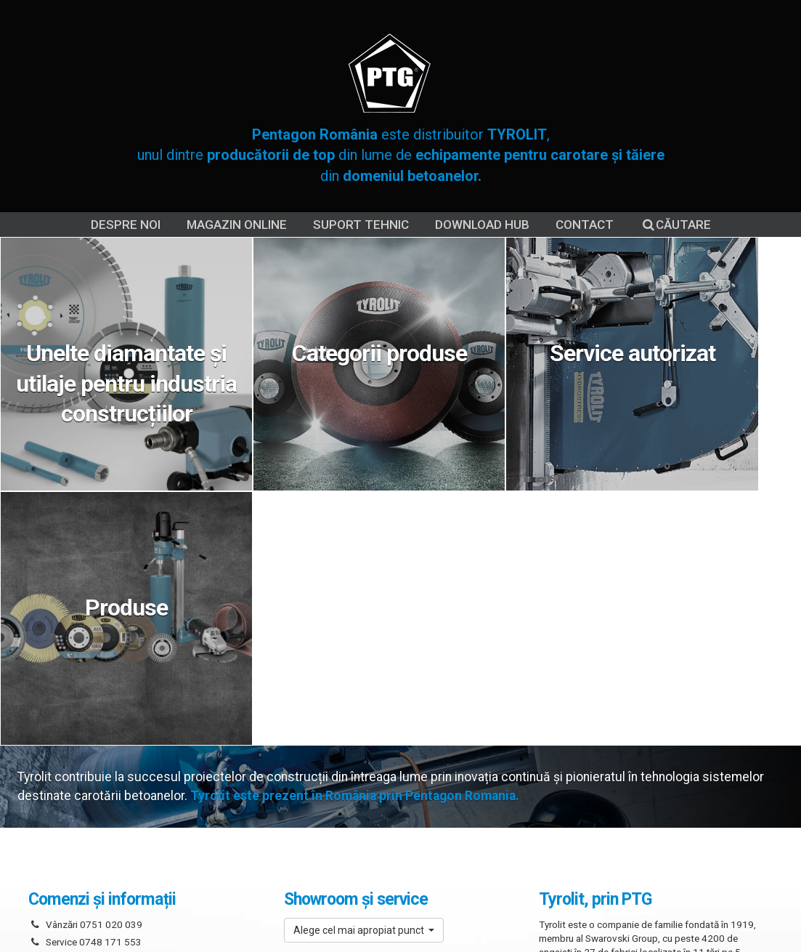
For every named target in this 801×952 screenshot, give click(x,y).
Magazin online (237, 224)
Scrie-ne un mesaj (76, 705)
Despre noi (125, 224)
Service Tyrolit (348, 788)
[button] (364, 675)
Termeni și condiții (578, 788)
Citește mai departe (588, 731)
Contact (585, 224)
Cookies (499, 788)
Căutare (683, 224)
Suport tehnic (361, 224)
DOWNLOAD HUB (482, 224)
